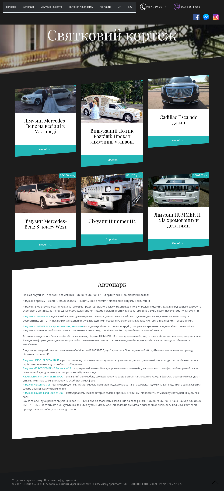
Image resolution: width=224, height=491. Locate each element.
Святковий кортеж (112, 34)
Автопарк (28, 6)
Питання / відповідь (81, 6)
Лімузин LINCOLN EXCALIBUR (41, 360)
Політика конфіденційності (60, 480)
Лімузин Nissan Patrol (36, 384)
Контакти (105, 6)
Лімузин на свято (51, 6)
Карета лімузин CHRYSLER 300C (43, 376)
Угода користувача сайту (27, 480)
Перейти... (45, 149)
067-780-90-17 (156, 6)
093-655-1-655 (190, 6)
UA (119, 6)
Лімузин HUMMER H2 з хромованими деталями (53, 326)
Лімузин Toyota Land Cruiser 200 (43, 392)
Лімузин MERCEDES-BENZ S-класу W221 (48, 368)
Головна (11, 6)
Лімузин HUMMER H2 (36, 316)
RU (130, 6)
